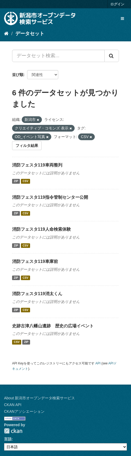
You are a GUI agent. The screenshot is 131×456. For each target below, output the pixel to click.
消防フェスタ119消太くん (37, 293)
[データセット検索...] (58, 56)
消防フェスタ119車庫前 (35, 261)
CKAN (13, 431)
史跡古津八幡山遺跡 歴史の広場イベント (53, 326)
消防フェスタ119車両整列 (37, 165)
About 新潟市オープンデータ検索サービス (39, 398)
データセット (29, 33)
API (97, 363)
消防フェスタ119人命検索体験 (41, 229)
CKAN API (12, 405)
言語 (8, 439)
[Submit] (111, 56)
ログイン (117, 4)
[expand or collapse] (122, 18)
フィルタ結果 (27, 145)
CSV (25, 181)
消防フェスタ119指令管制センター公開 (50, 197)
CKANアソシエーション (24, 411)
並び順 (17, 75)
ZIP (16, 181)
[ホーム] (6, 33)
